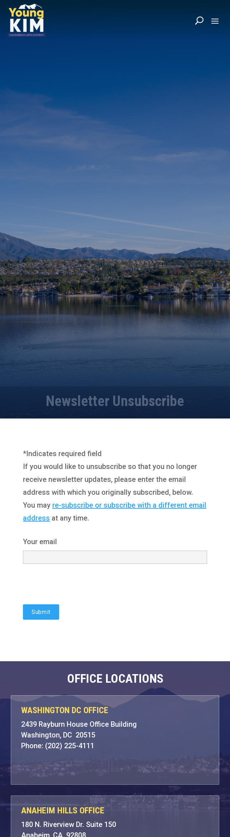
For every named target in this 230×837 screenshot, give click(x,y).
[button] (215, 20)
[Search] (199, 20)
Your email (115, 549)
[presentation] (77, 590)
